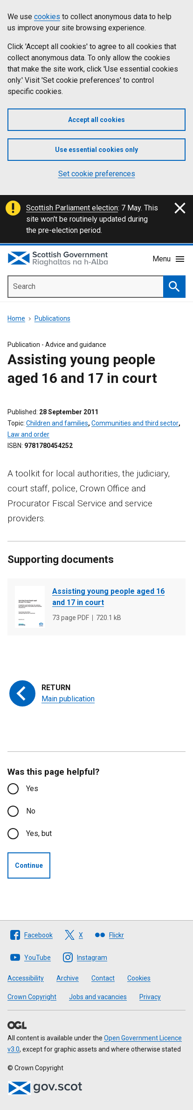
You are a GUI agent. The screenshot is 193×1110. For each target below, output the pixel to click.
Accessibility (25, 978)
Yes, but (39, 833)
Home (16, 318)
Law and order (28, 434)
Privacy (150, 997)
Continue (29, 865)
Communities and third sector (135, 423)
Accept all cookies (96, 119)
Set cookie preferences (96, 173)
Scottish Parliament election (72, 207)
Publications (52, 318)
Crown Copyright (31, 997)
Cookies (139, 978)
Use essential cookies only (96, 149)
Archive (67, 978)
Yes (32, 788)
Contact (103, 978)
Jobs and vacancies (98, 997)
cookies (47, 16)
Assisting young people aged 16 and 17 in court (108, 597)
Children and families (57, 423)
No (30, 811)
